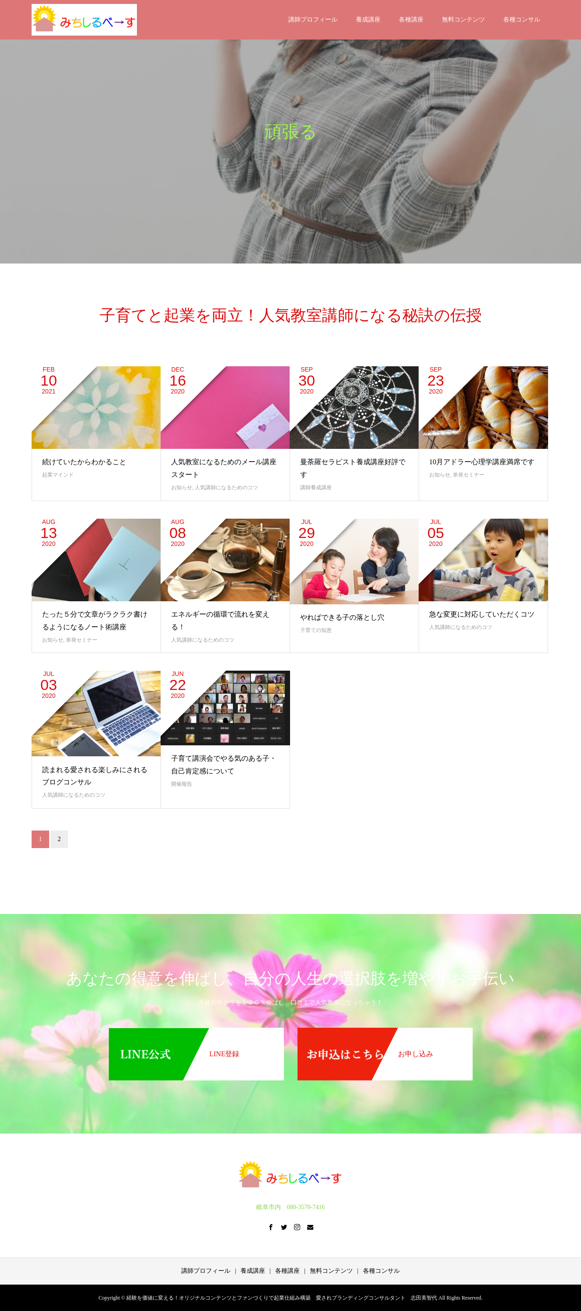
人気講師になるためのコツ (226, 487)
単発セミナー (468, 475)
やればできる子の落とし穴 (342, 617)
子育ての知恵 (316, 630)
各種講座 (411, 19)
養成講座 (368, 19)
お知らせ (181, 487)
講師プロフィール (312, 19)
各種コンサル (521, 19)
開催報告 (181, 784)
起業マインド (58, 475)
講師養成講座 (316, 487)
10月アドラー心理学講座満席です (481, 462)
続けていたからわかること (84, 462)
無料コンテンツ (463, 19)
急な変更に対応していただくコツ (481, 614)
